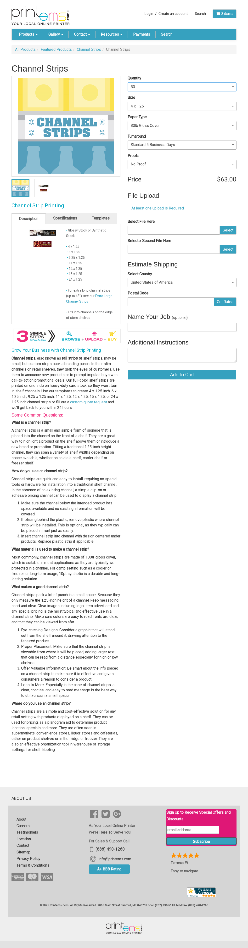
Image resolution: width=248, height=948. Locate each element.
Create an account (173, 13)
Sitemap (23, 852)
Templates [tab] (101, 218)
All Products (25, 49)
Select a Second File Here (149, 240)
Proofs (133, 155)
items (224, 13)
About (21, 819)
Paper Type (137, 117)
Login (149, 13)
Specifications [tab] (65, 218)
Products (28, 34)
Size (131, 97)
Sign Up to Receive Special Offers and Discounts (198, 815)
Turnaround (137, 136)
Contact (82, 34)
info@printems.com (115, 859)
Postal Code (138, 293)
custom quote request (88, 402)
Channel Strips (89, 49)
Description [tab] (28, 218)
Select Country (140, 274)
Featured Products (56, 49)
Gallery (55, 34)
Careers (23, 826)
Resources (111, 34)
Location (24, 839)
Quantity (134, 78)
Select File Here (141, 221)
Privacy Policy (28, 858)
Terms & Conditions (33, 865)
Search (200, 13)
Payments (141, 34)
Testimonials (27, 832)
